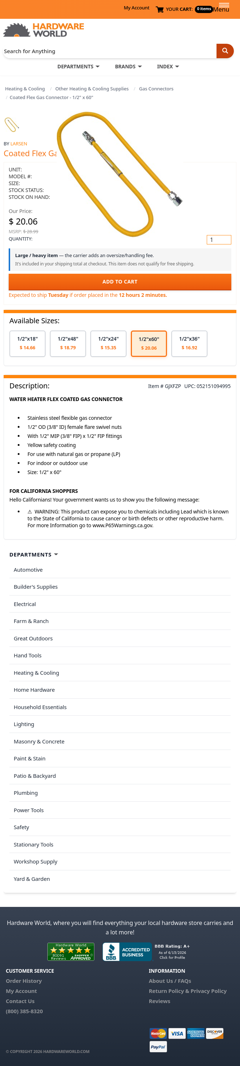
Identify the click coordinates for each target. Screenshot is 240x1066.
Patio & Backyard (35, 775)
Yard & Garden (32, 878)
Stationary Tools (33, 844)
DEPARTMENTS (75, 66)
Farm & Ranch (31, 620)
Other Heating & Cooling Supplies (92, 88)
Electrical (25, 603)
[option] (27, 344)
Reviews (159, 1001)
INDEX (165, 66)
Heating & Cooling (25, 88)
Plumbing (26, 792)
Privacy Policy (208, 990)
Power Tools (29, 810)
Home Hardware (34, 689)
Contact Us (20, 1001)
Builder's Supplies (36, 586)
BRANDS (125, 66)
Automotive (28, 569)
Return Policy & (169, 990)
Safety (21, 827)
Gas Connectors (156, 88)
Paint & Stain (30, 758)
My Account (136, 7)
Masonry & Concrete (39, 741)
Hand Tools (28, 655)
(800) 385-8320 (24, 1011)
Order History (24, 980)
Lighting (24, 724)
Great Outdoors (33, 638)
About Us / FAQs (170, 980)
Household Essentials (40, 707)
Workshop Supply (35, 861)
